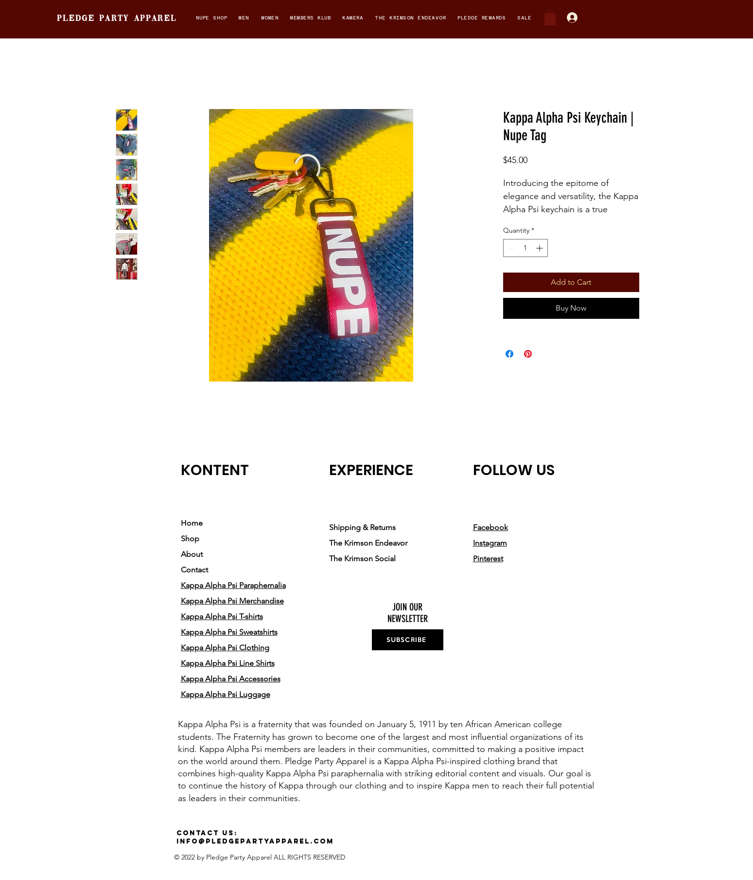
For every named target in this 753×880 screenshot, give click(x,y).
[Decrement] (511, 248)
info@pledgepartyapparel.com (255, 841)
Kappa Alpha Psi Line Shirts (228, 663)
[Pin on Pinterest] (528, 354)
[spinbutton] (525, 248)
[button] (211, 17)
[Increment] (540, 248)
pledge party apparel (116, 19)
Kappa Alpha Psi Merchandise (232, 600)
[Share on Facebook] (509, 354)
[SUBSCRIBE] (407, 639)
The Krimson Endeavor (368, 543)
